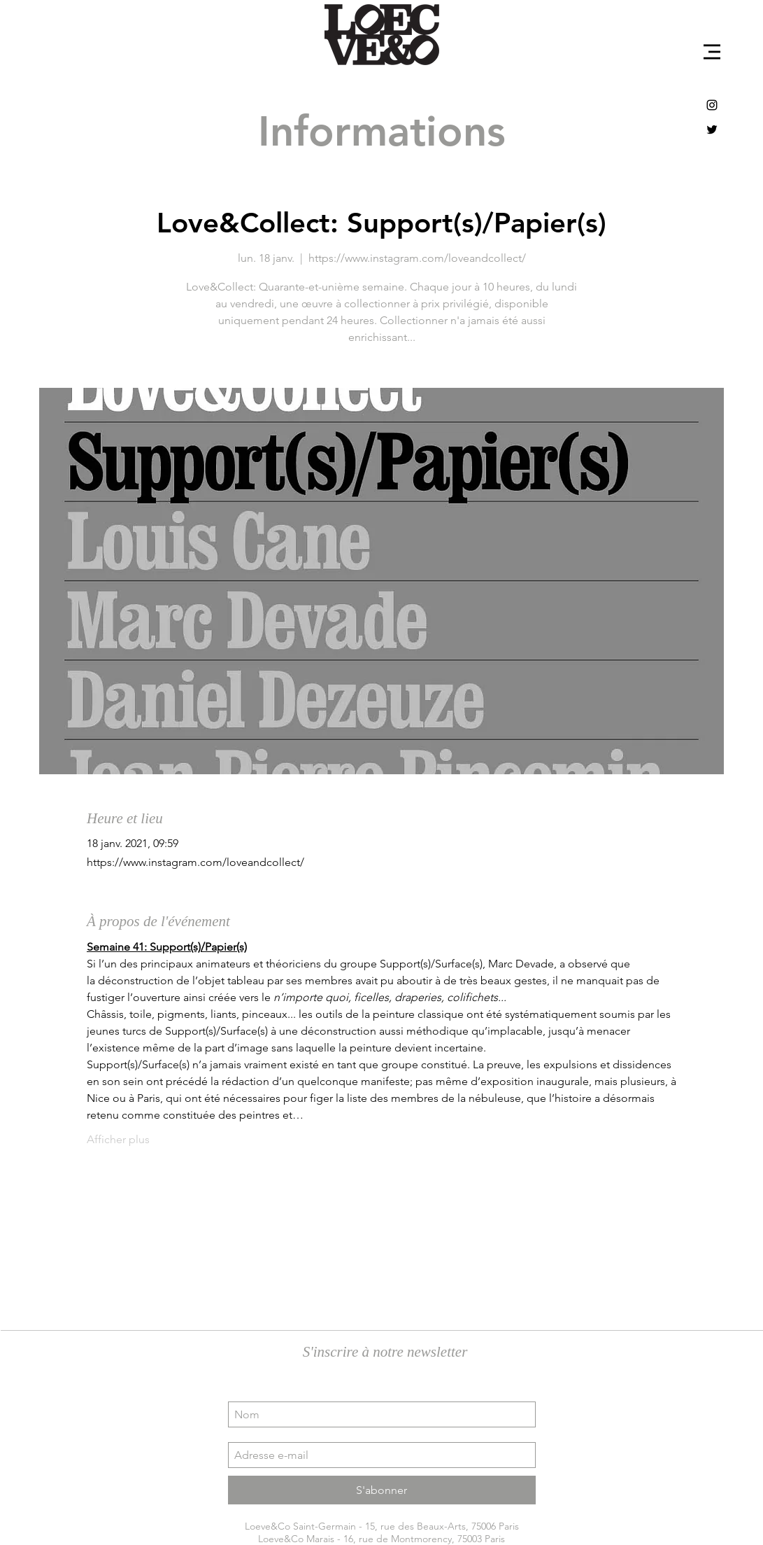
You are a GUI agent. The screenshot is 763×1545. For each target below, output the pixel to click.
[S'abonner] (382, 1490)
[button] (712, 51)
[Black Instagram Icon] (712, 105)
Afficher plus (118, 1139)
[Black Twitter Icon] (712, 130)
